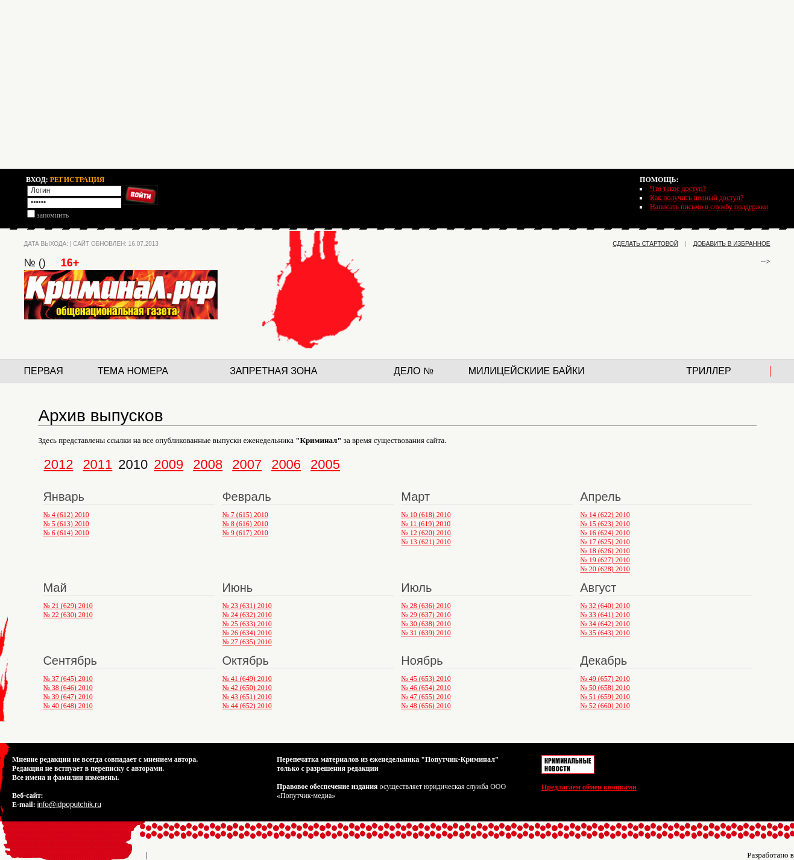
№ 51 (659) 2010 (604, 696)
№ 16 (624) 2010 (604, 533)
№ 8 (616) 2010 (245, 523)
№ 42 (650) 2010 (246, 687)
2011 (97, 464)
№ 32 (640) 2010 (604, 605)
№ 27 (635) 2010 (246, 642)
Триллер (708, 371)
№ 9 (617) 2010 (245, 533)
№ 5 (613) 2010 (66, 523)
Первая (43, 371)
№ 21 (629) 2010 (67, 605)
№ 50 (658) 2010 (604, 687)
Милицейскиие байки (526, 371)
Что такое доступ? (678, 188)
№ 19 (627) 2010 (604, 560)
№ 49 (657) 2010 (604, 678)
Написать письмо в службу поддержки (709, 206)
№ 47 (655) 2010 (425, 696)
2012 (58, 464)
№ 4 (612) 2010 (66, 514)
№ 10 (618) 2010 (425, 514)
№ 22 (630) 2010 (67, 614)
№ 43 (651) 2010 (246, 696)
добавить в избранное (731, 243)
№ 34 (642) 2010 (604, 624)
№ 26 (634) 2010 (246, 633)
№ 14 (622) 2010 (604, 514)
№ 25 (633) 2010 (246, 624)
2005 (325, 464)
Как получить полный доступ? (696, 197)
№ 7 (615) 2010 (245, 514)
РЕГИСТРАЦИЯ (77, 179)
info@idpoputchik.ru (69, 804)
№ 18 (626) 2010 (604, 551)
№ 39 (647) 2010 (67, 696)
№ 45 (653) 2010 (425, 678)
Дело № (413, 371)
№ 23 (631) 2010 (246, 605)
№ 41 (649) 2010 (246, 678)
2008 (207, 464)
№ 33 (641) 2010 (604, 614)
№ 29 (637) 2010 (425, 614)
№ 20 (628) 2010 (604, 569)
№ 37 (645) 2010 (67, 678)
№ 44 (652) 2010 (246, 705)
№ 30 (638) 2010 (425, 624)
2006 (286, 464)
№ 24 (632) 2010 (246, 614)
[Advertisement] (397, 84)
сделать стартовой (645, 243)
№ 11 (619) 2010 (425, 523)
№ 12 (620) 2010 (425, 533)
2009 (168, 464)
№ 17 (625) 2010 (604, 542)
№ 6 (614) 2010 (66, 533)
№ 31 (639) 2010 (425, 633)
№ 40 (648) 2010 (67, 705)
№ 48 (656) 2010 (425, 705)
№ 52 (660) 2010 (604, 705)
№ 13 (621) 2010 (425, 542)
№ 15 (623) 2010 (604, 523)
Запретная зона (273, 371)
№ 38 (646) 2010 (67, 687)
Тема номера (133, 371)
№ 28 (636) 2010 (425, 605)
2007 (247, 464)
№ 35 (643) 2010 (604, 633)
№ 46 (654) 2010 (425, 687)
